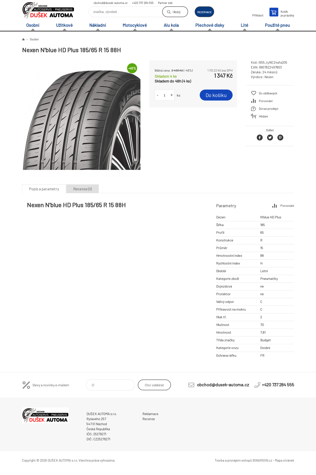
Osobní (32, 25)
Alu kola (171, 25)
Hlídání (263, 116)
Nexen (268, 77)
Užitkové (64, 25)
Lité (244, 25)
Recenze (148, 419)
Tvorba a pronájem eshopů (233, 460)
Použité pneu (277, 25)
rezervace (204, 12)
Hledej (176, 12)
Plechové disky (209, 25)
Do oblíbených (268, 93)
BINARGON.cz (262, 460)
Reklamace (150, 414)
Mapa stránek (284, 460)
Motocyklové (135, 25)
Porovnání (266, 101)
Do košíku (216, 95)
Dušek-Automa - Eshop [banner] (48, 10)
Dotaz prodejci (268, 108)
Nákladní (97, 25)
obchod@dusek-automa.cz (110, 3)
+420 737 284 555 (143, 3)
